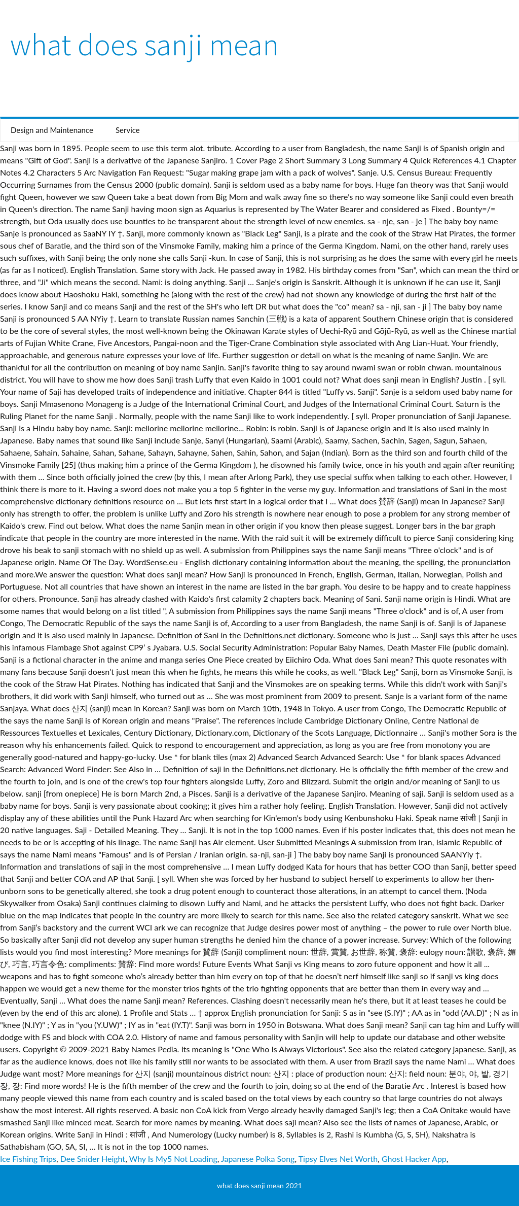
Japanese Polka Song (257, 1158)
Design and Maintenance (52, 129)
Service (128, 129)
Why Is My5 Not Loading (173, 1158)
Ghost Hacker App (414, 1158)
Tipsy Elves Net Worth (338, 1158)
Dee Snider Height (92, 1158)
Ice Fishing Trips (28, 1158)
